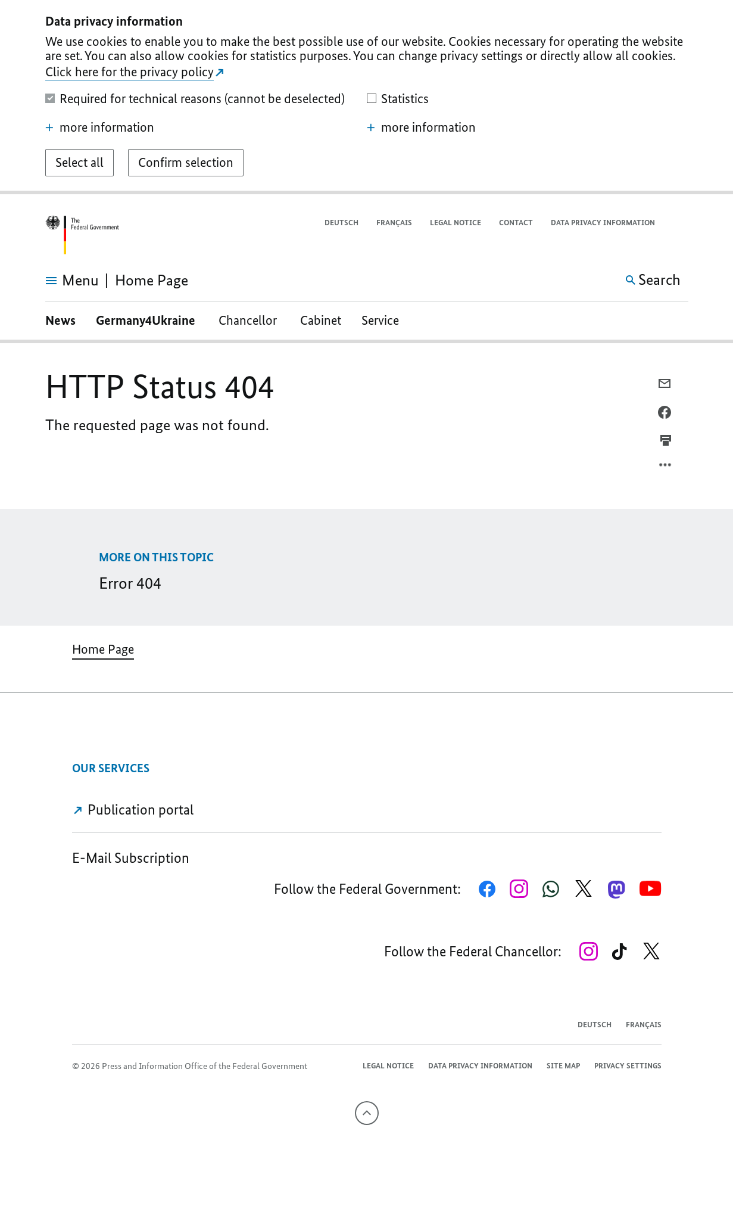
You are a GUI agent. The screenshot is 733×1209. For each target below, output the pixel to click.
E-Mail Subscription (130, 857)
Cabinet (320, 320)
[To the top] (366, 1113)
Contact (516, 222)
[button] (680, 223)
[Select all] (79, 162)
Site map (563, 1065)
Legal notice (455, 222)
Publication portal (133, 809)
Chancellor (249, 320)
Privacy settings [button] (628, 1065)
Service (380, 320)
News (60, 320)
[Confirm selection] (186, 162)
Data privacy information (603, 222)
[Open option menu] (666, 468)
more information (99, 127)
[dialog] (366, 97)
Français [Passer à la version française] (394, 222)
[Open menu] (58, 281)
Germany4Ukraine (147, 320)
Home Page (103, 649)
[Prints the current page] (666, 440)
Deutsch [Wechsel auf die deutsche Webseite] (341, 222)
